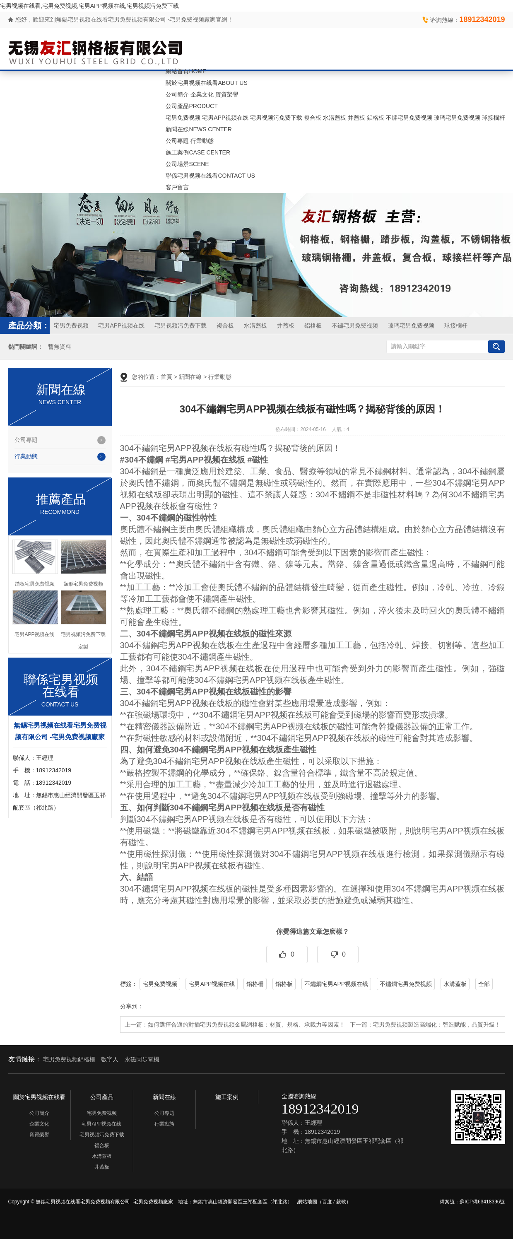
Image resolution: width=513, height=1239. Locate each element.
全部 (484, 984)
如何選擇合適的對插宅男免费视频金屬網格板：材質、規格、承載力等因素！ (246, 1024)
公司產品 (191, 106)
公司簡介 (177, 94)
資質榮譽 (226, 94)
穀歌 (341, 1202)
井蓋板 (356, 117)
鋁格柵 (255, 984)
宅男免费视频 (183, 117)
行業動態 (202, 140)
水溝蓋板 (334, 117)
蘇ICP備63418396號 (482, 1202)
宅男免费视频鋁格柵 (69, 1059)
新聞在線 (198, 129)
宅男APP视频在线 (225, 117)
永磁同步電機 (142, 1059)
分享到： (131, 1006)
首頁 (166, 377)
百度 (327, 1202)
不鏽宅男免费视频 (409, 117)
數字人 (109, 1059)
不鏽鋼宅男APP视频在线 (336, 984)
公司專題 (177, 140)
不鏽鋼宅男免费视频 (406, 984)
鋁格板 (375, 117)
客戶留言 (177, 187)
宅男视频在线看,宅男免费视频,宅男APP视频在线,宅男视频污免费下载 (89, 5)
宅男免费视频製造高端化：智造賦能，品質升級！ (437, 1024)
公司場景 (187, 164)
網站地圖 (307, 1202)
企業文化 (202, 94)
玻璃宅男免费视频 (457, 117)
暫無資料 (59, 347)
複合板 (312, 117)
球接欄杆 (493, 117)
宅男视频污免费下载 (276, 117)
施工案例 (198, 152)
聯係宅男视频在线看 (210, 175)
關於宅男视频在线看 (206, 83)
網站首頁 (186, 71)
